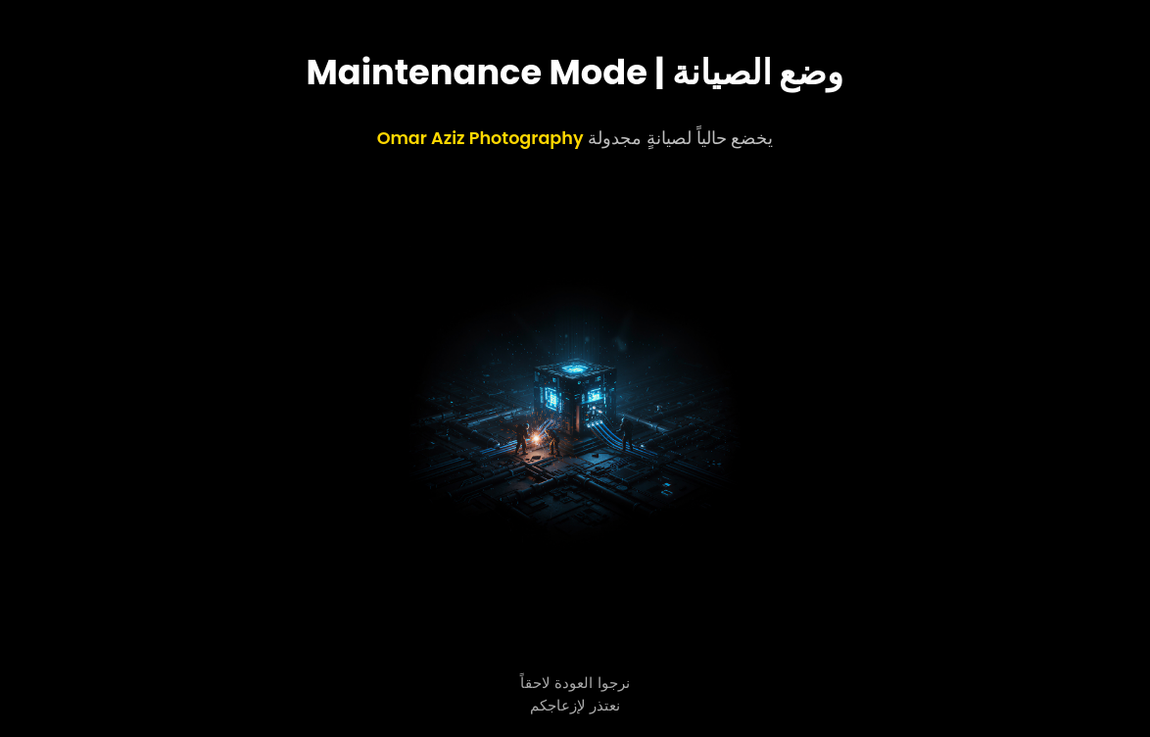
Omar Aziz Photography (480, 138)
